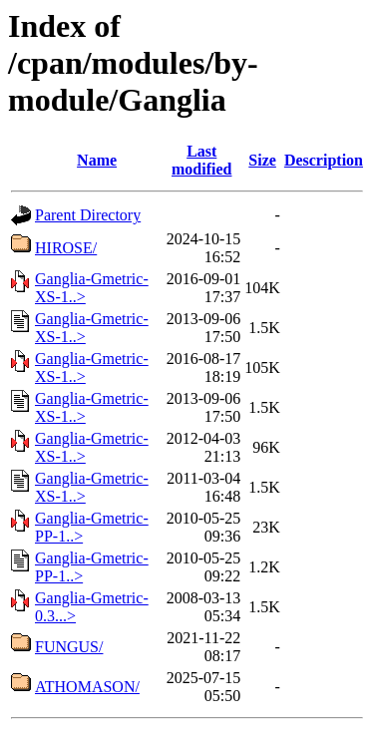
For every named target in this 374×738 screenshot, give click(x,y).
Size (262, 160)
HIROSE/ (66, 247)
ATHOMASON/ (87, 686)
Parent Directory (88, 214)
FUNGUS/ (69, 646)
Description (323, 160)
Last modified (201, 160)
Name (97, 160)
